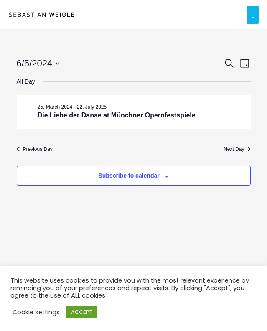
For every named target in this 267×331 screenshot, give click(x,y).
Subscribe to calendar (128, 175)
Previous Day (35, 149)
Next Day (237, 149)
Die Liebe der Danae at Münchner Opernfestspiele (117, 115)
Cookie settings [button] (36, 312)
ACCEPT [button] (81, 312)
